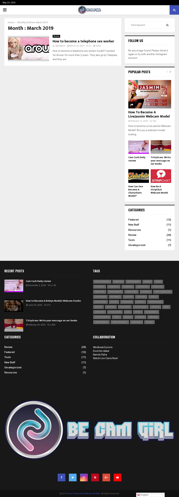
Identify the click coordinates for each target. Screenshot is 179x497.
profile (155, 307)
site (128, 312)
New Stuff (133, 224)
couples (146, 292)
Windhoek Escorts (103, 347)
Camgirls (113, 287)
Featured (133, 219)
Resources (134, 230)
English (142, 495)
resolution (115, 312)
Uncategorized (136, 245)
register (99, 312)
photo (98, 307)
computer (131, 292)
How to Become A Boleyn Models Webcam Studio (53, 301)
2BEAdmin (60, 46)
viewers (140, 317)
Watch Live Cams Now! (105, 358)
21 (88, 46)
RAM (166, 307)
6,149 (52, 285)
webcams (136, 322)
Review (56, 36)
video (116, 317)
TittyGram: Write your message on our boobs (161, 160)
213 (47, 305)
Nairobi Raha (100, 354)
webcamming (101, 322)
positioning (140, 307)
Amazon (118, 282)
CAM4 (158, 282)
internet (115, 297)
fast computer (162, 292)
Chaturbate (115, 292)
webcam (153, 317)
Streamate (151, 312)
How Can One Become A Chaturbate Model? (135, 191)
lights (154, 297)
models (140, 302)
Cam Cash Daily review (136, 158)
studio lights (102, 317)
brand (147, 282)
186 (153, 121)
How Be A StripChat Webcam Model (159, 189)
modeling (126, 302)
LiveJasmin (100, 302)
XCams (149, 322)
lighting (141, 297)
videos (128, 317)
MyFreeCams (155, 302)
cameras (99, 287)
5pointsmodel (102, 282)
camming (128, 287)
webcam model (120, 322)
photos (111, 307)
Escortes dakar (101, 351)
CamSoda (157, 287)
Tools (131, 240)
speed (138, 312)
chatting (99, 292)
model (114, 302)
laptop (128, 297)
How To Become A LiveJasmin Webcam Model (149, 114)
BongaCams (133, 282)
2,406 (51, 325)
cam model (142, 287)
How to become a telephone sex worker (83, 41)
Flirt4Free (100, 297)
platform (125, 307)
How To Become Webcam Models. (84, 493)
